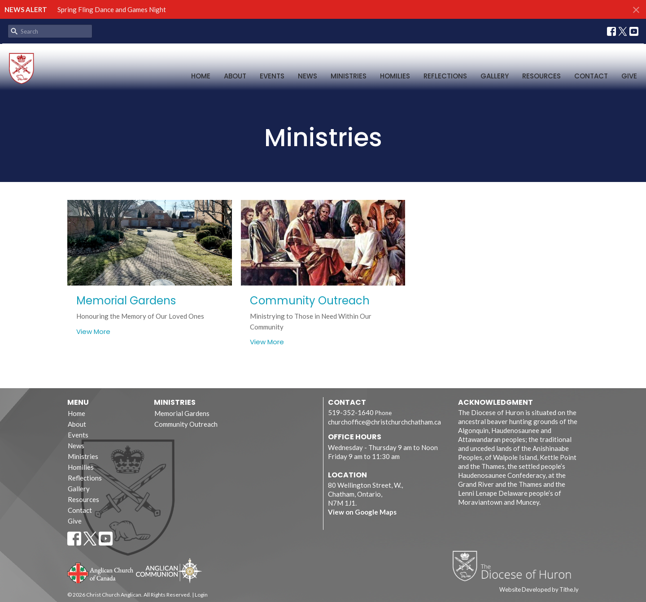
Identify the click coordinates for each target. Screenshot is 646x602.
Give (629, 76)
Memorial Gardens (182, 413)
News (307, 76)
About (235, 76)
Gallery (494, 76)
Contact (591, 76)
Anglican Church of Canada (100, 572)
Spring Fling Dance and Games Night (111, 9)
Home (200, 76)
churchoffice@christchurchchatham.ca (384, 422)
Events (272, 76)
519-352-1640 (351, 412)
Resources (541, 76)
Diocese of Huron (515, 566)
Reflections (445, 76)
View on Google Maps (362, 512)
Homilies (395, 76)
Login (201, 594)
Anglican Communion (168, 570)
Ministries (349, 76)
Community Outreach (186, 424)
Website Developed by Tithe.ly (539, 589)
